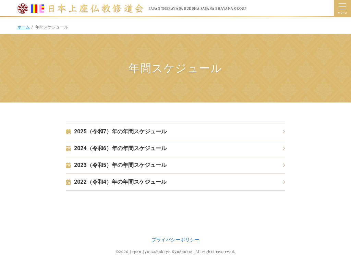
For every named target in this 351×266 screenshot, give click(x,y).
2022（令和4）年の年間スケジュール (120, 182)
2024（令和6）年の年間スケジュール (120, 148)
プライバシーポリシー (175, 239)
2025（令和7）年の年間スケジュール (120, 131)
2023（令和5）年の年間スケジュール (120, 165)
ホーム (23, 27)
